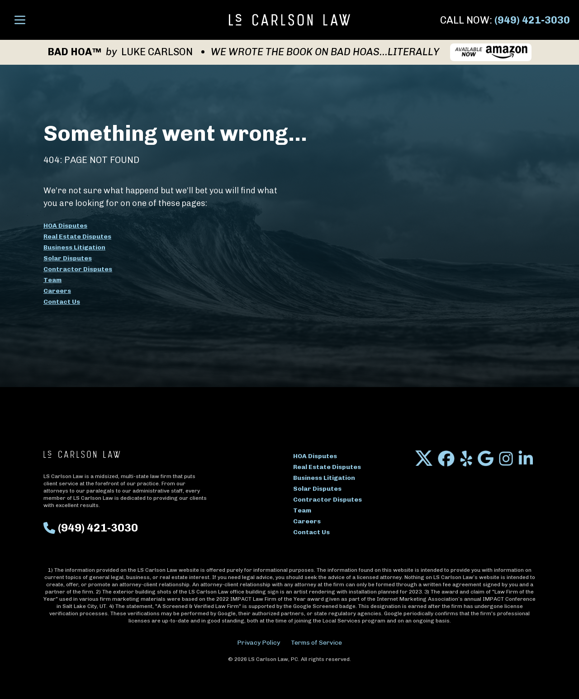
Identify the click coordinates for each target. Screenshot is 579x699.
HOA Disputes (65, 226)
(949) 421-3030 (532, 20)
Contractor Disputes (77, 269)
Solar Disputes (67, 258)
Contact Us (61, 302)
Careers (57, 291)
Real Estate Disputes (77, 236)
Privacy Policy (258, 642)
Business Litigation (74, 247)
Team (52, 280)
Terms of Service (316, 642)
